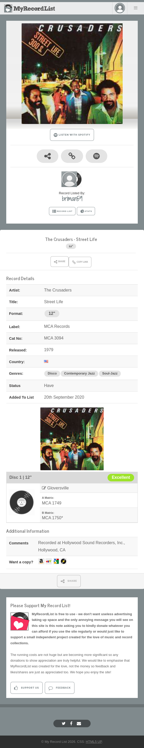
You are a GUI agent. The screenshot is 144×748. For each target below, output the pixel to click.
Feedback (59, 688)
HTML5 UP (94, 742)
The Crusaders (59, 239)
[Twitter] (64, 723)
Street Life (86, 239)
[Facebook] (72, 723)
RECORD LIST (62, 211)
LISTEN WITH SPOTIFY (72, 135)
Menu (135, 7)
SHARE (69, 581)
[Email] (79, 723)
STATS (86, 211)
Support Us (26, 688)
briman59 (72, 199)
